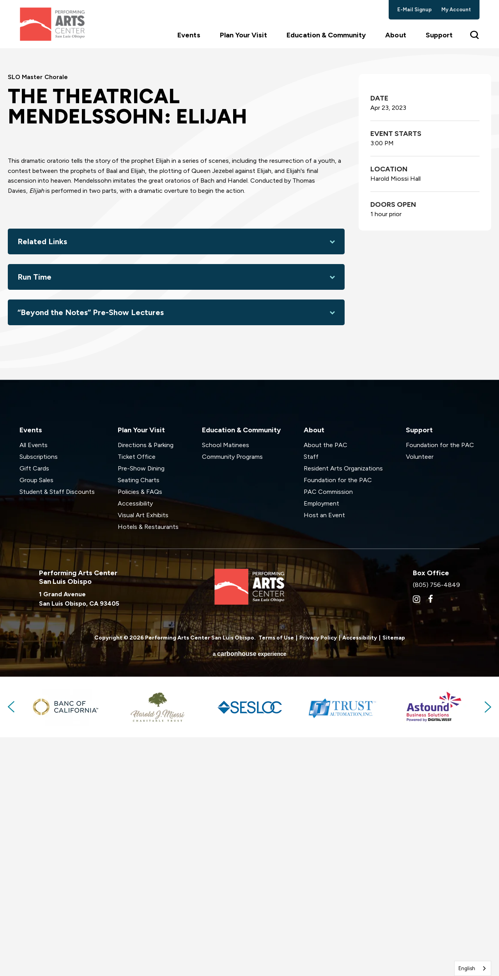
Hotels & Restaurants (148, 766)
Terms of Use (276, 877)
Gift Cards (34, 707)
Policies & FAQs (140, 731)
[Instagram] (416, 838)
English (466, 968)
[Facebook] (430, 838)
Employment (321, 742)
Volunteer (420, 695)
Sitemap (393, 877)
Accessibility (135, 742)
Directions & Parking (145, 684)
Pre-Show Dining (141, 707)
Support (439, 39)
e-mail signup (414, 9)
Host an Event (324, 754)
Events (188, 39)
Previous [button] (12, 946)
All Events (33, 684)
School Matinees (225, 684)
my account (456, 9)
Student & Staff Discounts (57, 731)
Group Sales (36, 719)
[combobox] (472, 968)
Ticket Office (137, 695)
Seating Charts (138, 719)
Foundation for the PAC (338, 719)
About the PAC (325, 684)
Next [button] (487, 946)
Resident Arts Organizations (343, 707)
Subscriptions (38, 695)
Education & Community (326, 39)
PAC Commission (328, 731)
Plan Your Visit (243, 39)
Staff (311, 695)
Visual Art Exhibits (143, 754)
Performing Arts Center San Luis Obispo (54, 26)
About (395, 39)
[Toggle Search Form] (475, 39)
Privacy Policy (318, 877)
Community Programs (232, 695)
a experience (249, 892)
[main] (249, 336)
